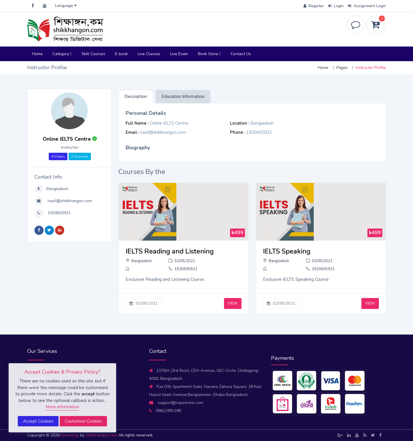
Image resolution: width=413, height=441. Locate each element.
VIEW (233, 303)
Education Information (182, 96)
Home (37, 54)
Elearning (69, 435)
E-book (121, 54)
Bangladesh (56, 189)
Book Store (209, 54)
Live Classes (149, 54)
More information (62, 407)
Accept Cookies (38, 421)
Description (135, 96)
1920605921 (58, 213)
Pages (342, 67)
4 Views (58, 156)
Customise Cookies (83, 421)
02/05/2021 (182, 261)
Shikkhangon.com (101, 435)
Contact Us (241, 54)
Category (62, 54)
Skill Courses (93, 54)
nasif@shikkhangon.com (69, 201)
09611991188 (165, 410)
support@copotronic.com (176, 402)
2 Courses (79, 156)
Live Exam (179, 54)
